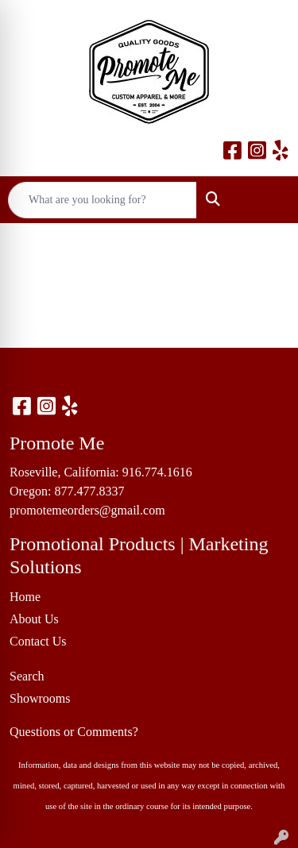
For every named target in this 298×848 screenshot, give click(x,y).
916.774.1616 (157, 472)
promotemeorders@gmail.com (87, 510)
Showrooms (40, 698)
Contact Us (38, 641)
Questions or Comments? (74, 731)
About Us (34, 619)
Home (25, 596)
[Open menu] (266, 200)
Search (27, 676)
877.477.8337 (89, 491)
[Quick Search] (102, 200)
